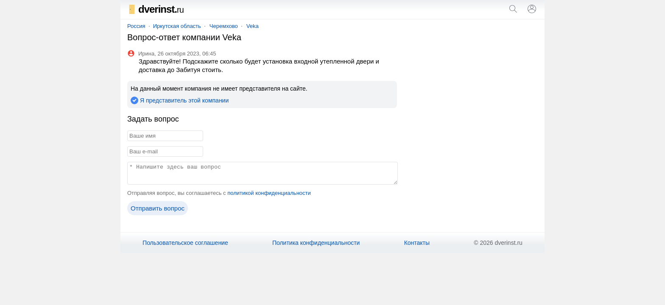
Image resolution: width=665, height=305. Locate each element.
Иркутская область (177, 26)
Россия (136, 26)
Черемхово (224, 26)
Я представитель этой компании (184, 100)
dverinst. (155, 9)
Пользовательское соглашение (185, 242)
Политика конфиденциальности (316, 242)
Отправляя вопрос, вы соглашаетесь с (219, 193)
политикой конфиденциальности (269, 193)
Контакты (417, 242)
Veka (252, 26)
